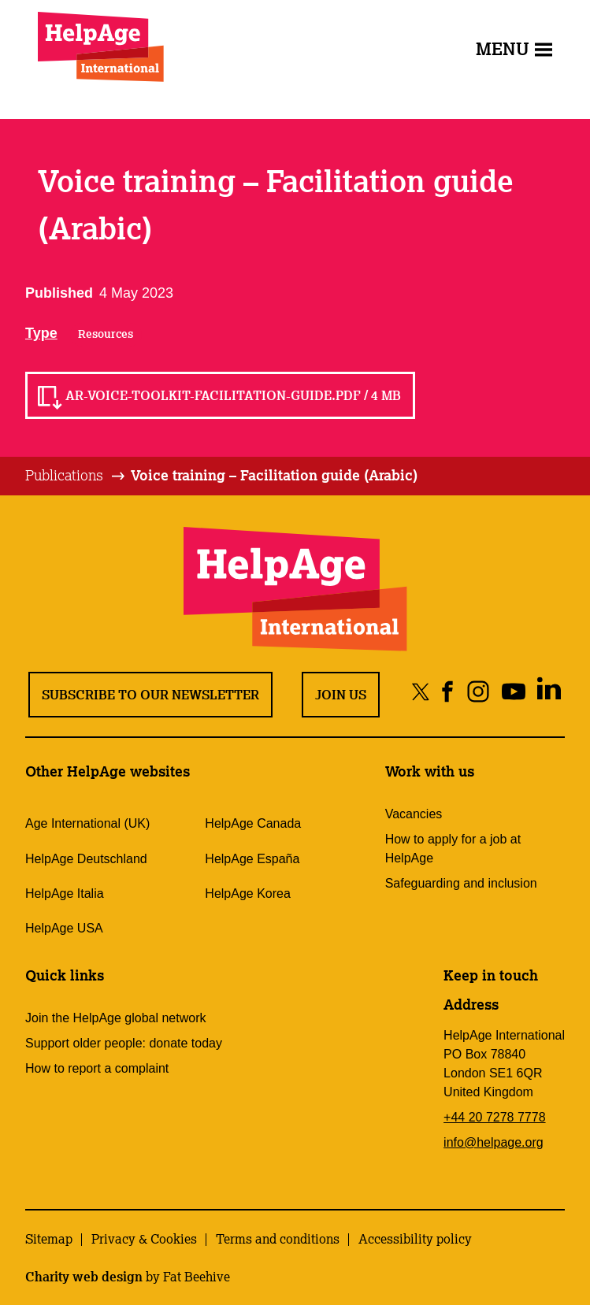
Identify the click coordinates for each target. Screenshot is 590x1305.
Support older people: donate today (123, 1043)
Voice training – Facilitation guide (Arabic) (274, 474)
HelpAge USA (64, 928)
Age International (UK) (87, 823)
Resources (105, 334)
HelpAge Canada (253, 823)
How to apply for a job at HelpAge (453, 848)
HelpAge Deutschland (86, 859)
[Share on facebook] (447, 691)
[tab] (76, 476)
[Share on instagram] (478, 691)
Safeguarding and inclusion (461, 883)
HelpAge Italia (64, 893)
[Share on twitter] (421, 691)
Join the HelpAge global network (115, 1018)
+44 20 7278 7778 (494, 1117)
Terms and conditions (278, 1239)
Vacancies (414, 814)
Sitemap (48, 1239)
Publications (64, 474)
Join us (340, 694)
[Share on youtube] (513, 691)
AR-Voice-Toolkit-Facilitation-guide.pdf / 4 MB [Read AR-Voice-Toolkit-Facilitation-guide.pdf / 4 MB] (233, 395)
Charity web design (84, 1276)
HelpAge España (252, 859)
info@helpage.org (493, 1142)
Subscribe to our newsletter (150, 694)
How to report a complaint (97, 1068)
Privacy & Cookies (144, 1239)
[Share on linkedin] (549, 691)
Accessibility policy (415, 1239)
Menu (514, 48)
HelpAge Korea (248, 893)
